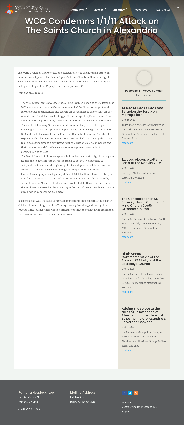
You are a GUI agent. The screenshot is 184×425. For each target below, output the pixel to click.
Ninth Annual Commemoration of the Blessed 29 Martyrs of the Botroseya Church (141, 259)
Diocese (98, 10)
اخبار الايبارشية (163, 10)
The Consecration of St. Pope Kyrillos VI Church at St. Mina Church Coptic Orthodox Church (144, 204)
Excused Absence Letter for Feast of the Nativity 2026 (143, 161)
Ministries (119, 10)
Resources (140, 10)
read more (127, 143)
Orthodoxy (77, 10)
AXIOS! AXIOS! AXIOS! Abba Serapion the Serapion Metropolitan (142, 111)
